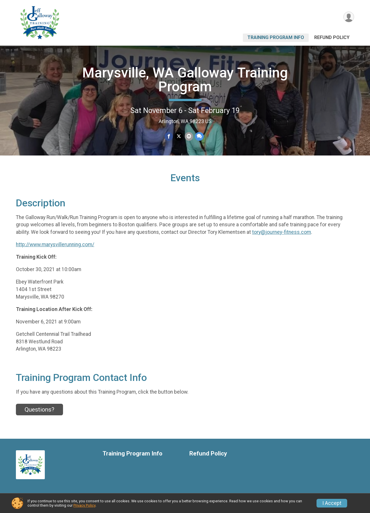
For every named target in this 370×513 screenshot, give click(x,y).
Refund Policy (331, 37)
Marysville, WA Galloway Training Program (185, 79)
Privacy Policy (84, 505)
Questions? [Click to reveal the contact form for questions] (39, 409)
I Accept (331, 503)
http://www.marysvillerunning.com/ (55, 244)
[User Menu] (348, 17)
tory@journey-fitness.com (281, 232)
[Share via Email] (189, 136)
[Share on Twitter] (179, 136)
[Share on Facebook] (168, 136)
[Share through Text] (199, 136)
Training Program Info (275, 37)
